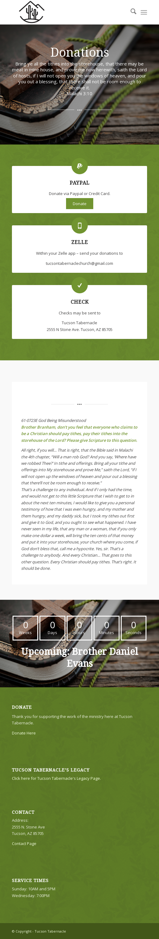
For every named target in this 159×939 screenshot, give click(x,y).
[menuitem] (130, 12)
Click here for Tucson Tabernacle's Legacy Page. (56, 778)
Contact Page (24, 843)
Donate (80, 203)
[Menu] (144, 12)
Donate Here (24, 733)
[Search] (130, 12)
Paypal (80, 183)
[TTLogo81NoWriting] (66, 12)
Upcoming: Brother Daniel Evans (79, 657)
